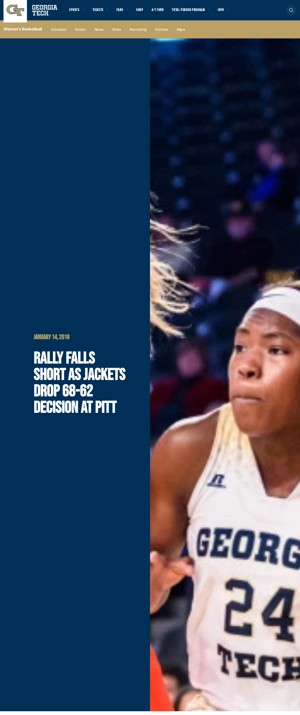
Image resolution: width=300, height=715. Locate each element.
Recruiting (138, 33)
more (181, 33)
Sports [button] (75, 12)
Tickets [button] (100, 12)
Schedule (58, 33)
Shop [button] (145, 12)
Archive (161, 33)
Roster (80, 33)
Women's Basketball (23, 33)
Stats (116, 33)
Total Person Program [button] (198, 12)
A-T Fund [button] (165, 12)
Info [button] (234, 12)
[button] (291, 12)
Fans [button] (124, 12)
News (99, 33)
